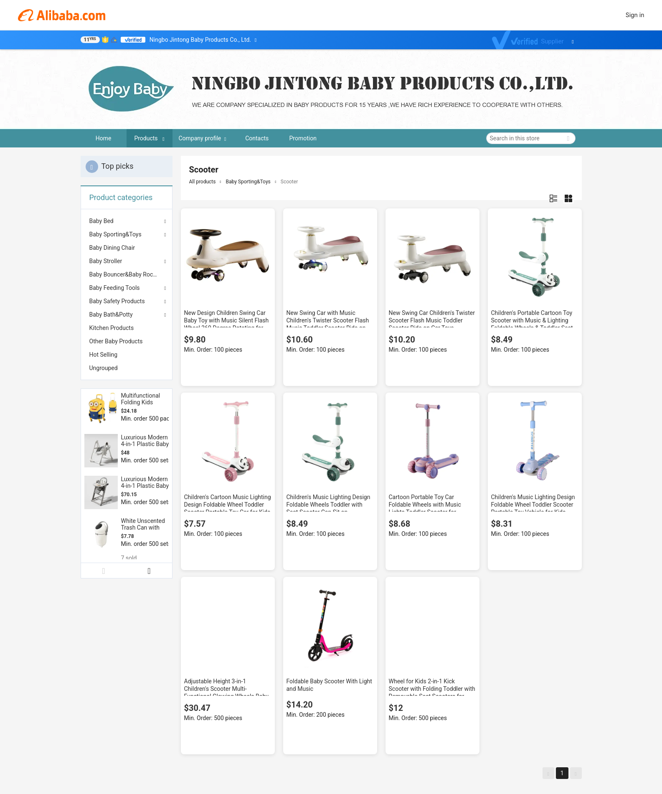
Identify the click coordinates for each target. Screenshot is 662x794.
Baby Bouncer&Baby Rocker (125, 274)
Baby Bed (101, 221)
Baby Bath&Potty (111, 314)
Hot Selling (103, 354)
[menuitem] (126, 247)
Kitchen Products (111, 328)
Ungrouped (103, 368)
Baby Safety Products (117, 301)
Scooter (289, 182)
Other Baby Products (116, 341)
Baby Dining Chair (112, 247)
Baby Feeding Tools (114, 287)
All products (202, 182)
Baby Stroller (105, 261)
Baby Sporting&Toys (115, 234)
